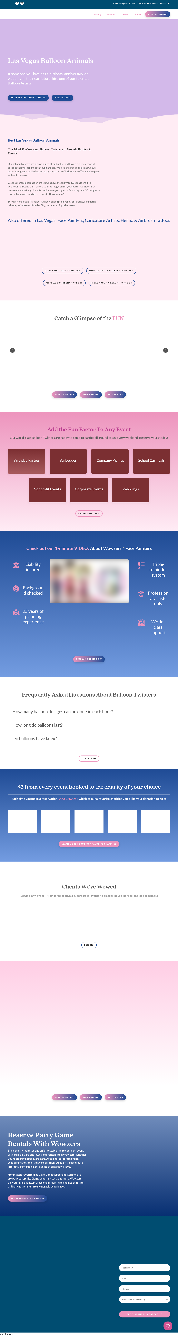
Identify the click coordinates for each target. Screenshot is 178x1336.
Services (111, 14)
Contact (138, 14)
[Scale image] (26, 245)
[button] (17, 3)
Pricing (97, 14)
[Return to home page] (18, 14)
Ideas (125, 14)
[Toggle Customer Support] (168, 1326)
